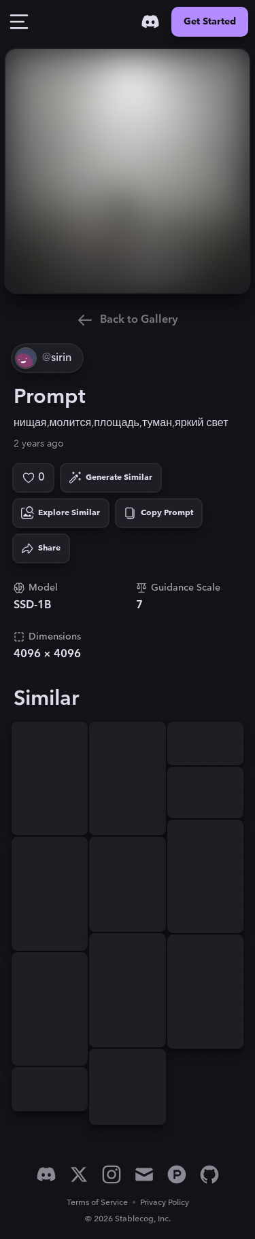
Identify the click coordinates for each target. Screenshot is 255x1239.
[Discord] (150, 22)
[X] (79, 1174)
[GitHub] (209, 1174)
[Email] (144, 1174)
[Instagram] (111, 1174)
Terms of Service (97, 1202)
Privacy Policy (164, 1202)
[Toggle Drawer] (19, 21)
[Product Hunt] (176, 1174)
